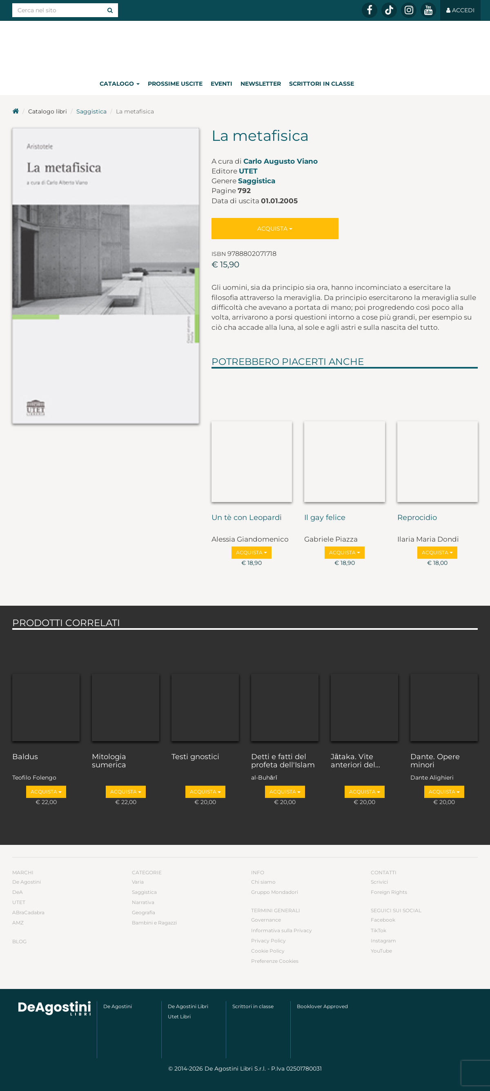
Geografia (143, 912)
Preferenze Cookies (274, 961)
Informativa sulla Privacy (281, 930)
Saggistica (91, 111)
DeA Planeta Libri (245, 46)
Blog (19, 941)
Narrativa (143, 902)
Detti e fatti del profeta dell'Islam (283, 761)
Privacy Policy (268, 941)
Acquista (274, 228)
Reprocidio (417, 518)
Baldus (25, 757)
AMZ (18, 923)
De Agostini (26, 882)
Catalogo (120, 83)
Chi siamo (263, 882)
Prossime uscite (175, 83)
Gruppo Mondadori (274, 892)
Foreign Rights (389, 892)
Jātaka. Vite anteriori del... (355, 761)
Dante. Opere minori (435, 761)
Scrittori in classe (321, 83)
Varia (138, 882)
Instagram (383, 941)
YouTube (381, 951)
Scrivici (379, 882)
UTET (248, 171)
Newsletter (261, 83)
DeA (17, 892)
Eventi (221, 83)
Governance (266, 920)
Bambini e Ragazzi (154, 923)
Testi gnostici (195, 757)
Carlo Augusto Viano (280, 161)
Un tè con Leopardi (247, 518)
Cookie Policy (268, 951)
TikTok (378, 930)
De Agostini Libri (188, 1006)
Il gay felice (324, 518)
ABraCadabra (28, 912)
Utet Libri (179, 1016)
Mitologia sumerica (109, 761)
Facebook (383, 920)
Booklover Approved (322, 1006)
